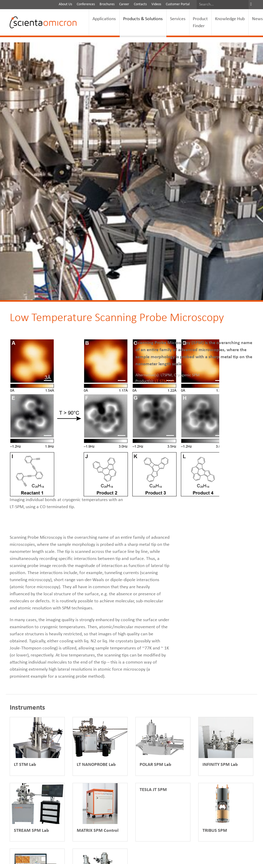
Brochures (107, 4)
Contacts (140, 4)
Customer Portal (178, 4)
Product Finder (200, 22)
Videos (156, 4)
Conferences (86, 4)
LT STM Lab (164, 381)
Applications (104, 18)
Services (177, 18)
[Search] (223, 4)
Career (124, 4)
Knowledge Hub (230, 18)
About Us (65, 4)
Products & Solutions (143, 18)
